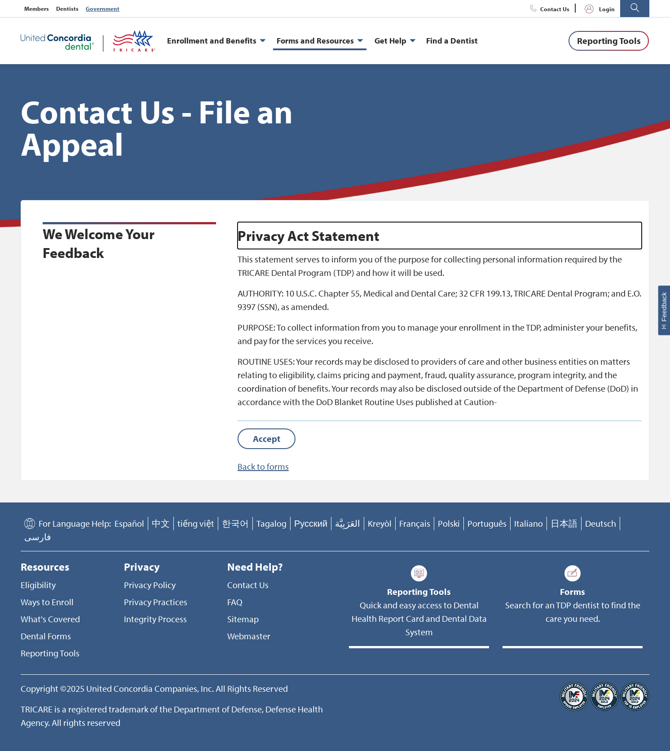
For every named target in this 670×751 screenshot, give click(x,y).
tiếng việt (195, 523)
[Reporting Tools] (608, 41)
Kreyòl (380, 523)
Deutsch (600, 523)
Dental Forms (46, 636)
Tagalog (271, 523)
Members (36, 8)
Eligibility (38, 584)
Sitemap (243, 618)
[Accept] (266, 438)
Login (598, 9)
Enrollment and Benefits (216, 41)
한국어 (235, 523)
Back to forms (263, 466)
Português (487, 523)
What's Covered (50, 618)
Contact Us (548, 9)
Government (102, 8)
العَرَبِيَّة (347, 523)
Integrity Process (155, 618)
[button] (634, 8)
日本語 (564, 523)
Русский (310, 523)
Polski (449, 523)
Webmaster (248, 636)
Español (129, 523)
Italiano (528, 523)
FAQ (234, 601)
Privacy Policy (150, 584)
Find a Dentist (452, 40)
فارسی (37, 536)
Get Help (395, 41)
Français (414, 523)
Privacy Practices (155, 601)
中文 (161, 523)
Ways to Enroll (47, 601)
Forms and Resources (320, 41)
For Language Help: (75, 523)
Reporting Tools (50, 653)
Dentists (67, 8)
